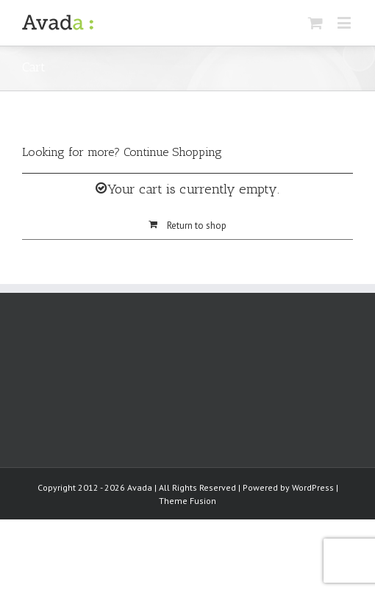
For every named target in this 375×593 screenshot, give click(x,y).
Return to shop (196, 225)
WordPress (313, 487)
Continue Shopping (173, 152)
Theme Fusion (187, 500)
